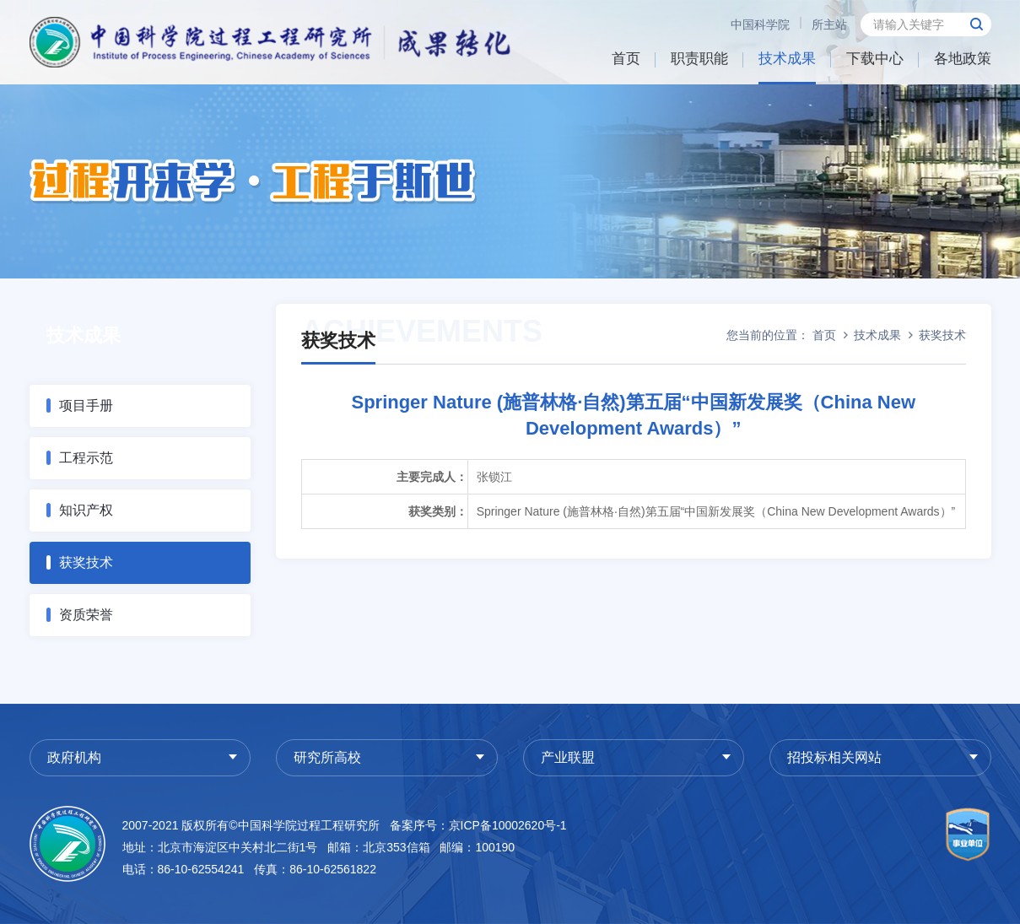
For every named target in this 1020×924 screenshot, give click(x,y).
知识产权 (86, 510)
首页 (626, 59)
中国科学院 (760, 24)
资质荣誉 (86, 615)
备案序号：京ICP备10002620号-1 (478, 825)
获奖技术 (86, 562)
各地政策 (962, 59)
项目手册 (86, 405)
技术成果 (787, 59)
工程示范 (86, 458)
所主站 (829, 24)
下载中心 (875, 59)
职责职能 (699, 59)
